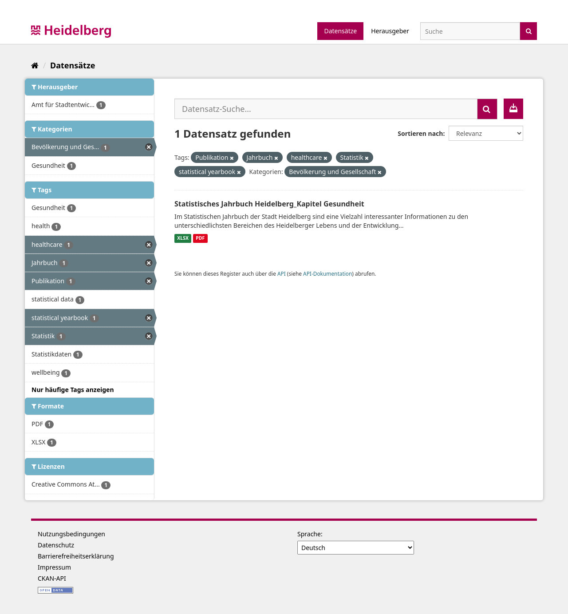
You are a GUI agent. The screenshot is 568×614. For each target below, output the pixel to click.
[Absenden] (528, 30)
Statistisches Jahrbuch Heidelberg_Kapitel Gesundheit (269, 204)
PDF (200, 238)
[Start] (35, 65)
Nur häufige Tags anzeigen (73, 389)
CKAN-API (52, 578)
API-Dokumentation (327, 273)
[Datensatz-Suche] (470, 31)
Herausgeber (390, 31)
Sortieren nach (420, 133)
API (281, 273)
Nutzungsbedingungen (71, 534)
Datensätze (340, 31)
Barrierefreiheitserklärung (76, 556)
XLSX (183, 238)
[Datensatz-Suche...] (325, 109)
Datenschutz (56, 545)
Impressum (54, 567)
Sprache (309, 534)
